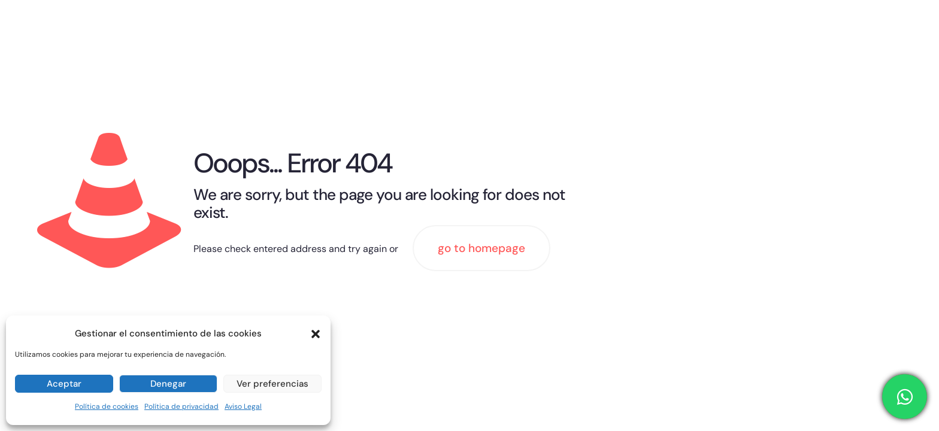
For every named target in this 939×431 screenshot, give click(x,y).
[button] (316, 334)
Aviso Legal (243, 406)
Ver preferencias (272, 384)
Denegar (168, 384)
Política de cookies (106, 406)
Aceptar (64, 384)
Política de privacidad (181, 406)
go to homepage (481, 248)
